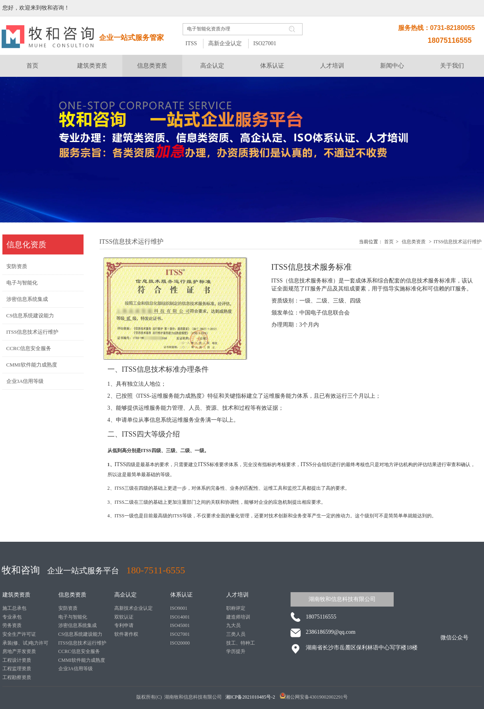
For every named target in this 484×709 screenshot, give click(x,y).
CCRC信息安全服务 (79, 651)
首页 (389, 241)
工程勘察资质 (16, 677)
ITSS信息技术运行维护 (458, 241)
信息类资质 (414, 241)
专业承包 (12, 617)
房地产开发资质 (19, 651)
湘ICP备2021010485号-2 (251, 697)
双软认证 (123, 617)
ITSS (191, 43)
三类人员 (235, 634)
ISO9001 (178, 608)
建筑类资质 (16, 595)
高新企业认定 (225, 43)
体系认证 (181, 595)
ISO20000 (180, 643)
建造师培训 (238, 617)
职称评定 (235, 608)
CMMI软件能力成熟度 (81, 660)
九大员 (233, 625)
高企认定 (125, 595)
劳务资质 (12, 625)
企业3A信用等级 (75, 668)
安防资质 (68, 608)
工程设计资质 (16, 660)
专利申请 (123, 625)
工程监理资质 (16, 668)
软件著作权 (126, 634)
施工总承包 (14, 608)
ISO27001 (265, 43)
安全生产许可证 (19, 634)
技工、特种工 (240, 643)
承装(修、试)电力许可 (25, 643)
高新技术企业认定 (133, 608)
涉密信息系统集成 (77, 625)
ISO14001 (180, 617)
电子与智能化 (72, 617)
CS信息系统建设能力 (80, 634)
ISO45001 (180, 625)
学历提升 (235, 651)
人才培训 (237, 595)
